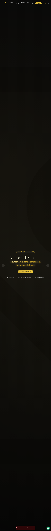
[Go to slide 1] (19, 525)
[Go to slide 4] (29, 525)
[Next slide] (47, 265)
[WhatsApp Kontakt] (48, 528)
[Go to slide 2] (22, 525)
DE (45, 3)
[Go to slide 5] (32, 525)
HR (48, 3)
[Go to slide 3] (26, 525)
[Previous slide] (3, 265)
